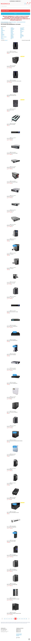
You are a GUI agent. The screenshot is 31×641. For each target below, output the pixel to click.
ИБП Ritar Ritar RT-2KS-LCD (11, 167)
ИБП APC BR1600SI (9, 469)
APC (1, 28)
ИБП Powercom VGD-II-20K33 (11, 541)
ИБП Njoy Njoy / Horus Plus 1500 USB (12, 52)
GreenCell (12, 29)
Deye (2, 31)
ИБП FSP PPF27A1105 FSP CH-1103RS (12, 311)
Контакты (17, 635)
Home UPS (12, 31)
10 (4, 618)
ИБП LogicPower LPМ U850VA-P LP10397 (13, 512)
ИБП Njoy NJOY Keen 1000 (11, 66)
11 (6, 618)
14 (13, 618)
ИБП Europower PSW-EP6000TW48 (12, 584)
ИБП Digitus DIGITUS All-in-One (11, 95)
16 (17, 618)
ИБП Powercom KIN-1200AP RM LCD (12, 383)
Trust (21, 32)
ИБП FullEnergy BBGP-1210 (11, 397)
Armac (2, 29)
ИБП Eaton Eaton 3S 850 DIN (11, 124)
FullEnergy (2, 38)
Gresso (12, 30)
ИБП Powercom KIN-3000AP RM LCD (12, 340)
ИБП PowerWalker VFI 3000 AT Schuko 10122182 (14, 613)
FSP (1, 37)
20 (26, 618)
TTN (21, 33)
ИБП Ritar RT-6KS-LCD (10, 196)
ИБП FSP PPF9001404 (10, 138)
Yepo (21, 37)
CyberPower (3, 30)
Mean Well (12, 37)
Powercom (21, 28)
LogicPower (12, 34)
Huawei (12, 32)
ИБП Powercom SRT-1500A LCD (11, 354)
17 (19, 618)
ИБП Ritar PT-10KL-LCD (10, 297)
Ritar (21, 30)
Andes (2, 27)
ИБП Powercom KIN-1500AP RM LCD (12, 326)
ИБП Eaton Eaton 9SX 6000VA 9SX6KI (12, 555)
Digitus (2, 32)
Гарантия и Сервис (19, 634)
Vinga (21, 34)
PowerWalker (22, 29)
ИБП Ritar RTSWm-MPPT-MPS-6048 (12, 153)
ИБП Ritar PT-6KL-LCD (10, 426)
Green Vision (12, 28)
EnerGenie (2, 34)
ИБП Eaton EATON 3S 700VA (11, 498)
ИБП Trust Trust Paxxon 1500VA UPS (12, 412)
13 (11, 618)
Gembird (12, 27)
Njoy (11, 38)
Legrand (12, 33)
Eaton (2, 33)
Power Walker (22, 27)
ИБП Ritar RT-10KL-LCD (10, 225)
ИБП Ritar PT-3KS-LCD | (10, 239)
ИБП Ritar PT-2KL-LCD (10, 268)
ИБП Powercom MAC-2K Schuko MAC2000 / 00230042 (14, 440)
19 (24, 618)
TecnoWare (21, 31)
